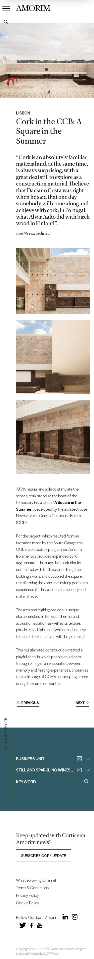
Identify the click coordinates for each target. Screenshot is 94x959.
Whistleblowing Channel (36, 880)
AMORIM (33, 7)
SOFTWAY (51, 953)
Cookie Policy (27, 903)
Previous (28, 703)
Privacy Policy (27, 895)
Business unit (53, 758)
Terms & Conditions (32, 887)
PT (6, 38)
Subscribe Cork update (43, 855)
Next (82, 703)
